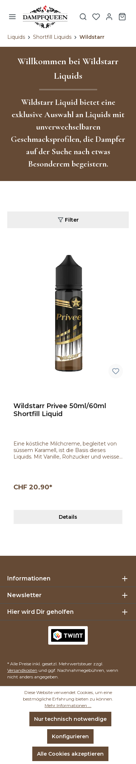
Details (68, 517)
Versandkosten (22, 670)
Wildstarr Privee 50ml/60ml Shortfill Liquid (59, 410)
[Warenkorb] (122, 16)
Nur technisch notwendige (70, 719)
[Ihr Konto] (109, 16)
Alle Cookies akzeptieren (70, 754)
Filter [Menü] (68, 219)
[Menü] (12, 16)
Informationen (28, 578)
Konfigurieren (70, 736)
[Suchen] (83, 16)
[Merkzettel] (96, 16)
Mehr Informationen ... (68, 705)
